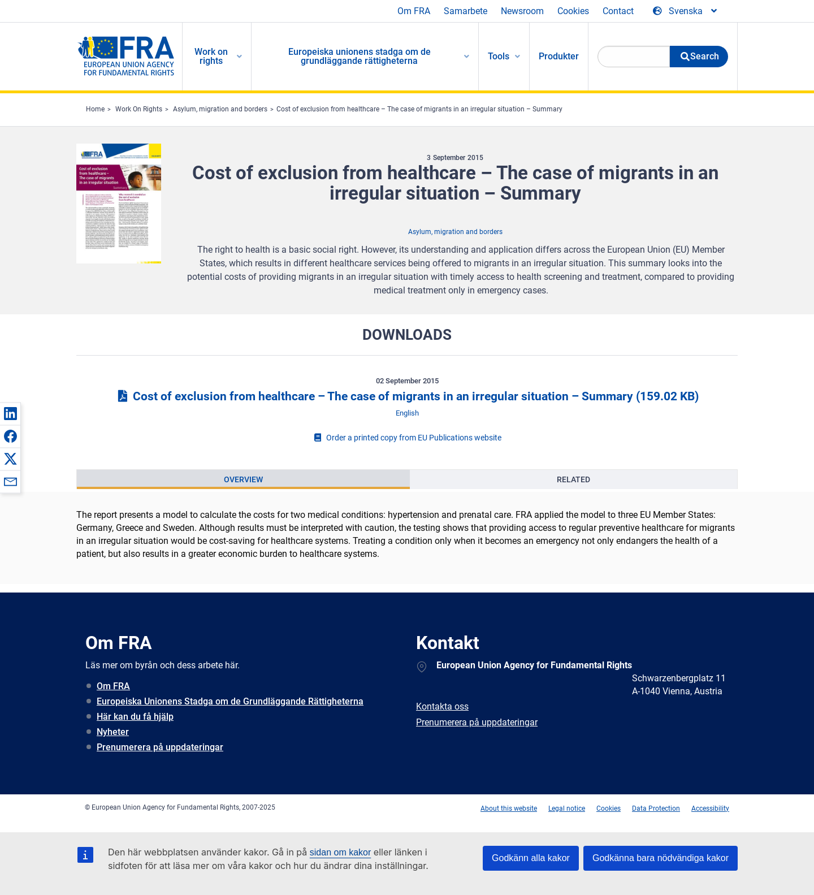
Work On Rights (138, 109)
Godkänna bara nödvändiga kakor (660, 858)
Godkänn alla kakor (531, 858)
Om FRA (413, 11)
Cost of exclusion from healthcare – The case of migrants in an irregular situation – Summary (419, 109)
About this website (508, 808)
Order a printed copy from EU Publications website (407, 437)
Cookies (573, 11)
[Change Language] (685, 11)
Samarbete (465, 11)
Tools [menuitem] (498, 56)
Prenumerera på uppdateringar (160, 747)
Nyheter (113, 732)
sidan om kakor (340, 852)
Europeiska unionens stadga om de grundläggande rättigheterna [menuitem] (359, 56)
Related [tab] (573, 479)
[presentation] (243, 479)
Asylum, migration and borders (220, 109)
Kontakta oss (442, 706)
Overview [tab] (243, 479)
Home (95, 109)
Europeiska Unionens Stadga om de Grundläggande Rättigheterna (230, 701)
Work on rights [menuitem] (211, 56)
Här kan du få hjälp (135, 716)
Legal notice (566, 808)
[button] (10, 413)
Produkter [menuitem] (559, 56)
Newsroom (522, 11)
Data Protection (656, 808)
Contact (618, 11)
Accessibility (710, 808)
